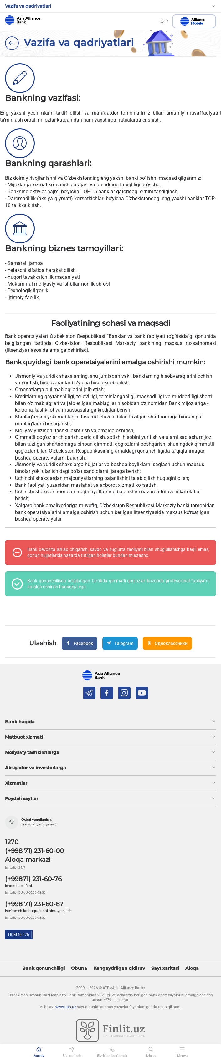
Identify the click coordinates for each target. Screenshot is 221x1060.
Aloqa (192, 968)
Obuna (79, 968)
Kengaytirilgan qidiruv (119, 968)
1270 (11, 842)
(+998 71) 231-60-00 (34, 851)
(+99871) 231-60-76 (33, 879)
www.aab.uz (65, 1007)
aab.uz (22, 20)
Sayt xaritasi (165, 968)
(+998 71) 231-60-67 (34, 904)
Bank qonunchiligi (43, 968)
